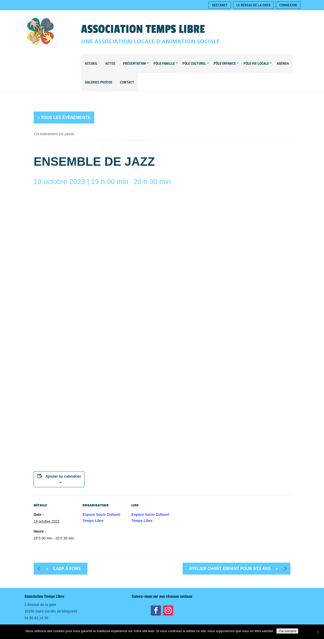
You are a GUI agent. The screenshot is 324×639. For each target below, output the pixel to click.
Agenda (283, 63)
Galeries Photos (98, 82)
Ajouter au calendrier (63, 476)
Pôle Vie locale (256, 63)
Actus (110, 63)
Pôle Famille (164, 63)
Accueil (91, 63)
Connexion (288, 5)
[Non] (317, 631)
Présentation (134, 63)
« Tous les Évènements (63, 117)
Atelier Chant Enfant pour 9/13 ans (235, 569)
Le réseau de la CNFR (253, 5)
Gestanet (220, 5)
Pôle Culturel (194, 63)
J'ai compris (287, 631)
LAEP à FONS (61, 569)
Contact (127, 82)
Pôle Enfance (225, 63)
